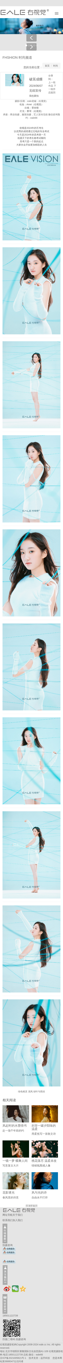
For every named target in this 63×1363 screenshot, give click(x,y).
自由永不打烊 (40, 1197)
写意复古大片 (11, 1165)
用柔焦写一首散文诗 (44, 1133)
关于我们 (18, 1214)
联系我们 (8, 1220)
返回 (53, 92)
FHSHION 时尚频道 (17, 57)
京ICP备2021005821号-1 (13, 1358)
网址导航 (8, 1214)
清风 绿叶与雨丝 (36, 1091)
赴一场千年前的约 (13, 1130)
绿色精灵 (22, 1091)
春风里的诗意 (11, 1197)
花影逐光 (9, 1192)
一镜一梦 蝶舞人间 (15, 1160)
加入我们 (18, 1220)
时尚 (55, 65)
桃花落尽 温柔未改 (44, 1160)
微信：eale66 (36, 1354)
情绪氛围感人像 (41, 1165)
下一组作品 (52, 89)
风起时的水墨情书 (15, 1125)
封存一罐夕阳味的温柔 (44, 1127)
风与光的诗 (39, 1192)
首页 (47, 65)
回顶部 (29, 1205)
